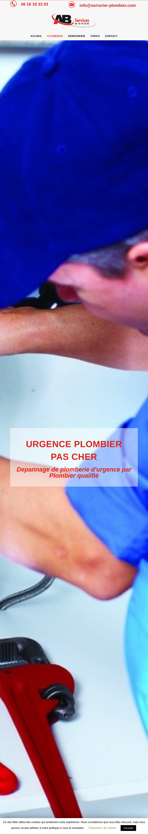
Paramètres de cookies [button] (102, 827)
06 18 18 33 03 (34, 4)
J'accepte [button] (128, 828)
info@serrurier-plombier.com (108, 5)
